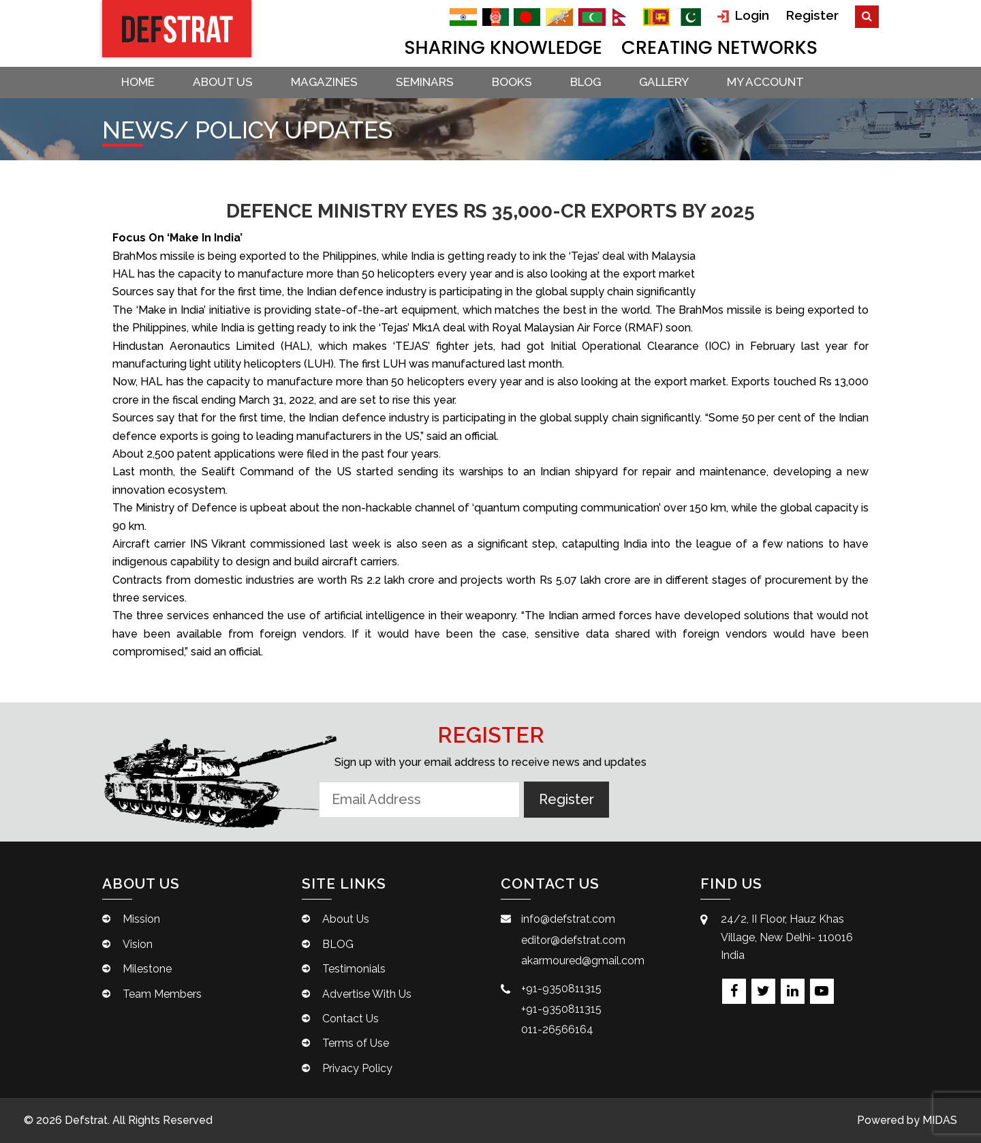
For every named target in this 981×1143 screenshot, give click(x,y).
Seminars (425, 82)
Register (812, 15)
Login (743, 15)
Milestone (147, 968)
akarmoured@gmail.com (582, 960)
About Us (223, 82)
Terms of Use (355, 1043)
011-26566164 (557, 1029)
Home (138, 82)
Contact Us (350, 1018)
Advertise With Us (366, 994)
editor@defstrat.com (573, 940)
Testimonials (354, 968)
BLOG (585, 82)
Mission (141, 918)
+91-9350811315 (561, 988)
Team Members (162, 994)
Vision (138, 944)
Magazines (324, 82)
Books (512, 82)
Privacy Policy (357, 1068)
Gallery (664, 82)
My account (765, 82)
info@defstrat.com (568, 918)
